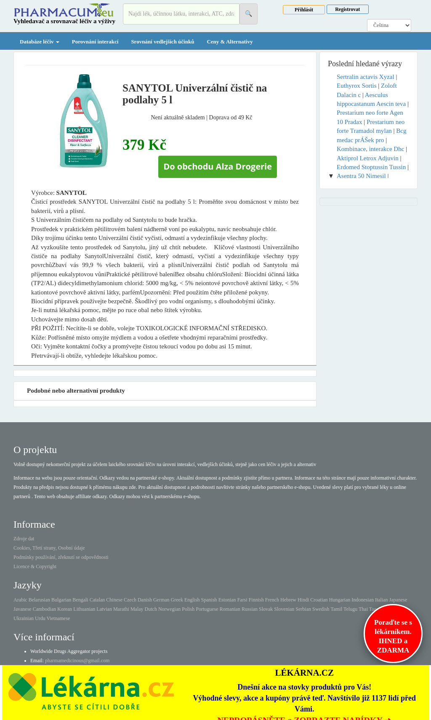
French (272, 600)
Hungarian (340, 600)
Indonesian (362, 600)
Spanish (209, 600)
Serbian (303, 609)
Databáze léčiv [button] (39, 41)
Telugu (350, 609)
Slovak (266, 609)
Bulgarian (61, 600)
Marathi (121, 609)
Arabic (20, 600)
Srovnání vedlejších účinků (162, 41)
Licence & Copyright (34, 566)
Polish (188, 609)
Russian (250, 609)
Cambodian (44, 609)
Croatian (318, 600)
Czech (130, 600)
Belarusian (39, 600)
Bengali (80, 600)
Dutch (151, 609)
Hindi (303, 600)
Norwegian (169, 609)
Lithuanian (84, 609)
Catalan (97, 600)
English (192, 600)
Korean (64, 609)
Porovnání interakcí (95, 41)
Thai (363, 609)
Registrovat (347, 9)
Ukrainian (23, 618)
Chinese (114, 600)
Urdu (40, 618)
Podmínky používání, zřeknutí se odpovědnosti (61, 557)
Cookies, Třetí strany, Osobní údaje (49, 548)
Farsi (242, 600)
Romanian (230, 609)
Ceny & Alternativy (230, 41)
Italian (381, 600)
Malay (137, 609)
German (161, 600)
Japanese (398, 600)
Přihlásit (304, 10)
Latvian (104, 609)
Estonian (227, 600)
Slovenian (284, 609)
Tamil (336, 609)
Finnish (256, 600)
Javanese (22, 609)
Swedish (321, 609)
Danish (145, 600)
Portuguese (207, 609)
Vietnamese (58, 618)
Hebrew (288, 600)
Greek (177, 600)
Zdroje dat (24, 539)
